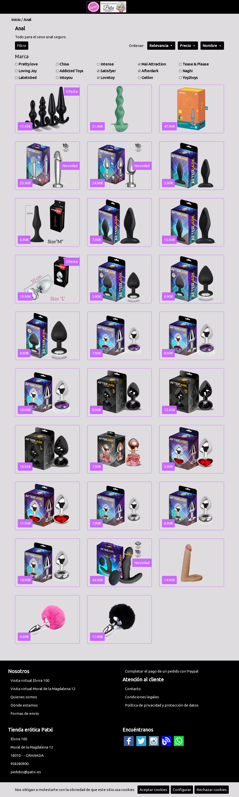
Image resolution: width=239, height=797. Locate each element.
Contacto (133, 689)
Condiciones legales (142, 697)
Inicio (15, 19)
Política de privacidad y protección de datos (161, 705)
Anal (27, 19)
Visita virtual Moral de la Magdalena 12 (42, 689)
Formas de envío (24, 713)
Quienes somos (23, 697)
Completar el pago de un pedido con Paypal (161, 671)
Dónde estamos (24, 705)
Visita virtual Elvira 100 (29, 680)
